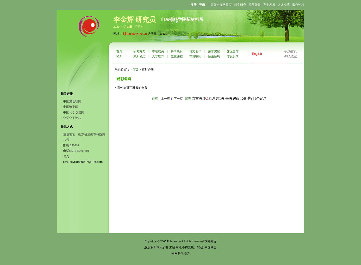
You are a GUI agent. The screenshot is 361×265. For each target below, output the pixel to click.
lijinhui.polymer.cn (135, 33)
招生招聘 (214, 56)
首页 (119, 51)
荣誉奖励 (214, 51)
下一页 (178, 98)
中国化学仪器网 (73, 112)
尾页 (188, 98)
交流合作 (233, 51)
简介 (119, 56)
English (257, 54)
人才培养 (158, 56)
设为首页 (291, 51)
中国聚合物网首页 (220, 5)
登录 (202, 5)
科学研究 (240, 5)
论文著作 (195, 51)
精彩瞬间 (195, 56)
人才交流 (284, 5)
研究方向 (139, 51)
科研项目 (177, 51)
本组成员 (158, 51)
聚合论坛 (298, 5)
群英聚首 (255, 5)
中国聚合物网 (72, 101)
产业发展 (269, 5)
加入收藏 (291, 56)
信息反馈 (233, 56)
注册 (194, 5)
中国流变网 (70, 107)
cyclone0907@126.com (87, 162)
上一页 (165, 98)
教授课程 (177, 56)
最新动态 (139, 56)
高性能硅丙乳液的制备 (132, 88)
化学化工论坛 (72, 118)
